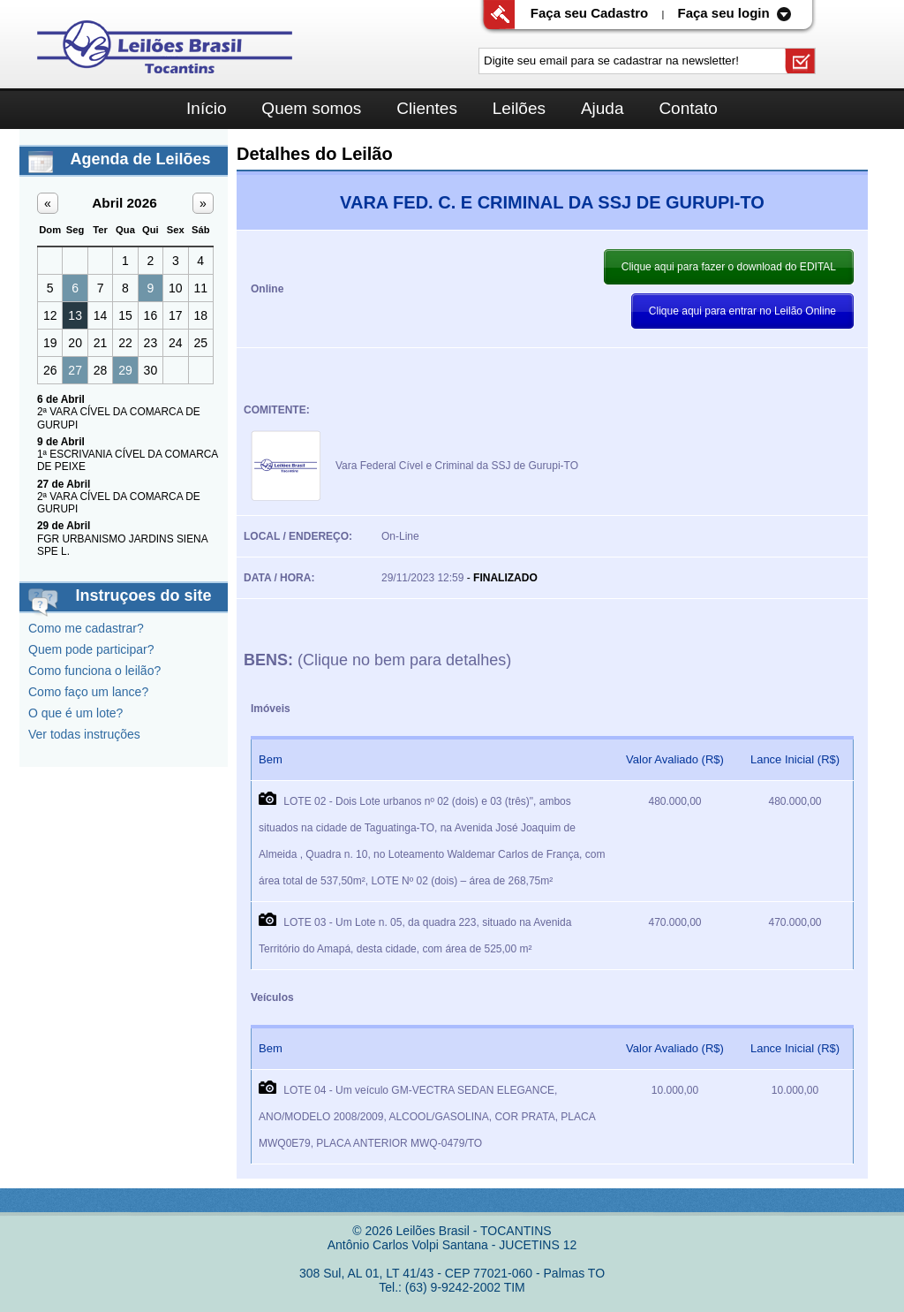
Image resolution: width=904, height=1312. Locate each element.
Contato (688, 108)
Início (206, 108)
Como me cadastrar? (86, 628)
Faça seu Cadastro (589, 12)
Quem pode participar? (91, 649)
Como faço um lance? (88, 692)
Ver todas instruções (84, 734)
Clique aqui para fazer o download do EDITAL (729, 267)
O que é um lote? (75, 713)
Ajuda (602, 108)
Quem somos (311, 108)
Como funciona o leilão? (94, 671)
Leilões (519, 108)
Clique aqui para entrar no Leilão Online (742, 311)
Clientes (426, 108)
